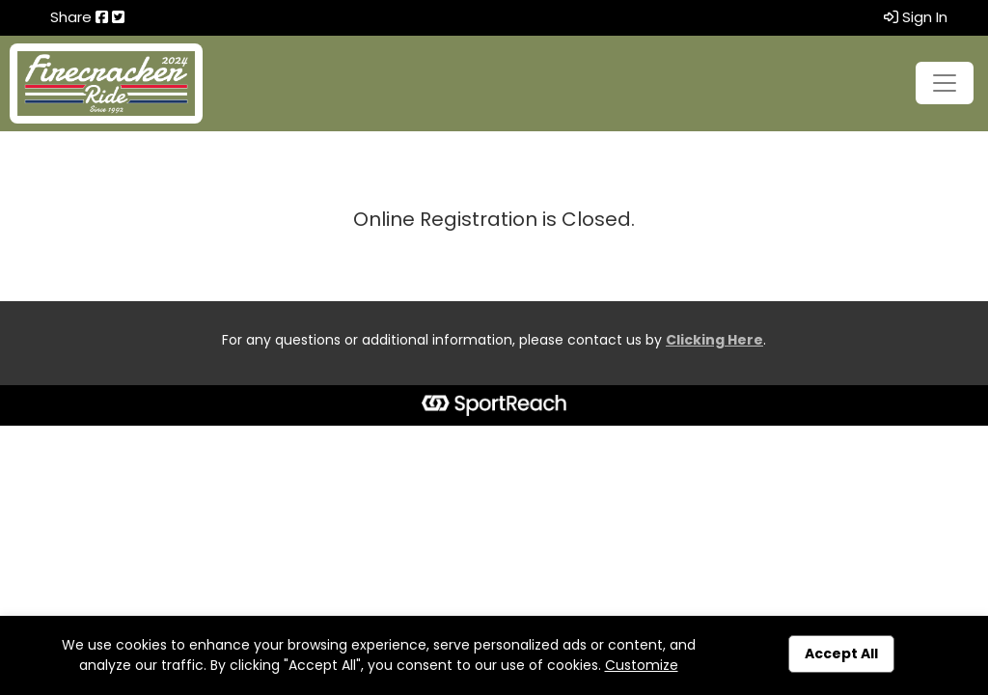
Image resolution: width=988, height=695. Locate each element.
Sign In (915, 17)
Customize (641, 665)
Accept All (841, 653)
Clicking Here (714, 339)
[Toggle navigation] (945, 83)
